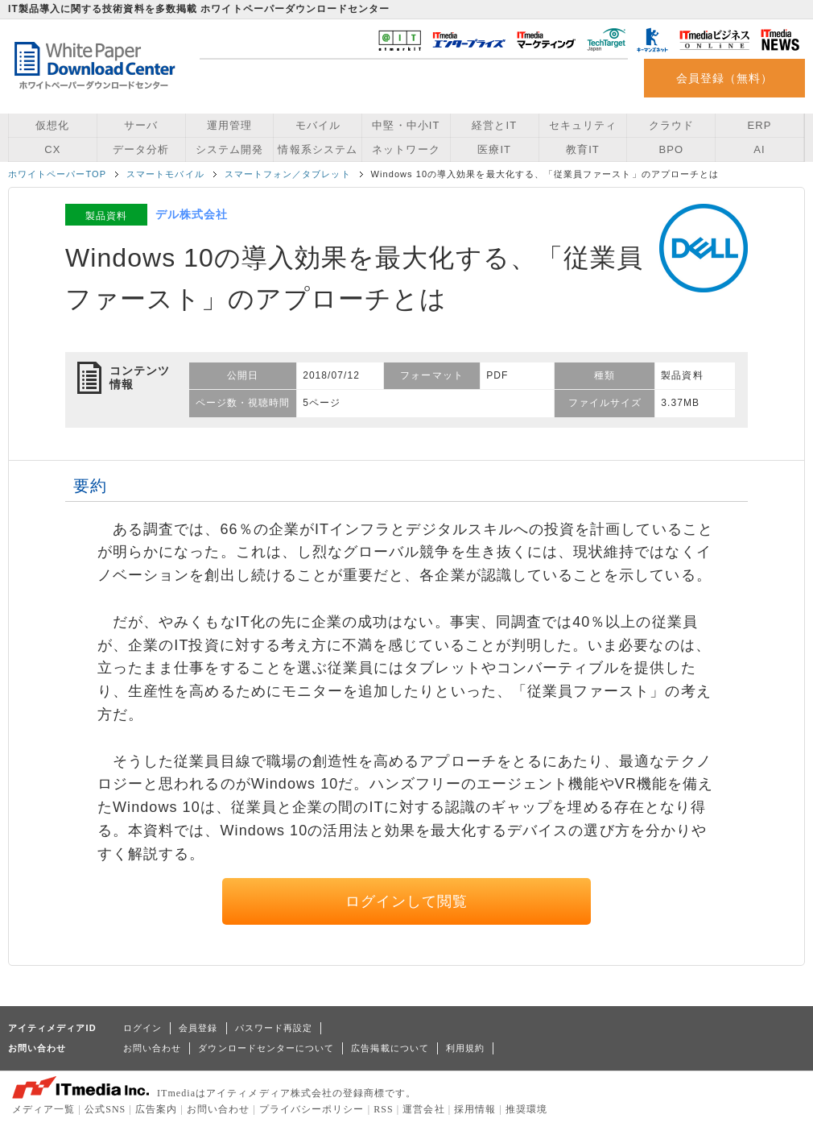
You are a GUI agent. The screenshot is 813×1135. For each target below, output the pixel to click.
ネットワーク (406, 149)
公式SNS (105, 1109)
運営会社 (423, 1109)
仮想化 (52, 125)
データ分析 (141, 149)
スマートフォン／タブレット (288, 174)
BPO (670, 149)
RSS (383, 1109)
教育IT (583, 149)
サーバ (141, 125)
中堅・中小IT (406, 125)
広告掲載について (390, 1048)
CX (52, 149)
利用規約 (465, 1048)
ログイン (142, 1028)
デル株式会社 (191, 214)
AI (759, 149)
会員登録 (198, 1028)
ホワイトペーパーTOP (57, 174)
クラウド (671, 125)
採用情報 (475, 1109)
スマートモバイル (165, 174)
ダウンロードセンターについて (266, 1048)
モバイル (317, 125)
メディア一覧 (43, 1109)
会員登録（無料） (725, 78)
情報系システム (317, 149)
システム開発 (229, 149)
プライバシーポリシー (312, 1109)
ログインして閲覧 (406, 901)
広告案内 (156, 1109)
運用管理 (229, 125)
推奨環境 (526, 1109)
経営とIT (494, 125)
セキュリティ (583, 125)
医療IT (494, 149)
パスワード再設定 (274, 1028)
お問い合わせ (152, 1048)
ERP (760, 125)
